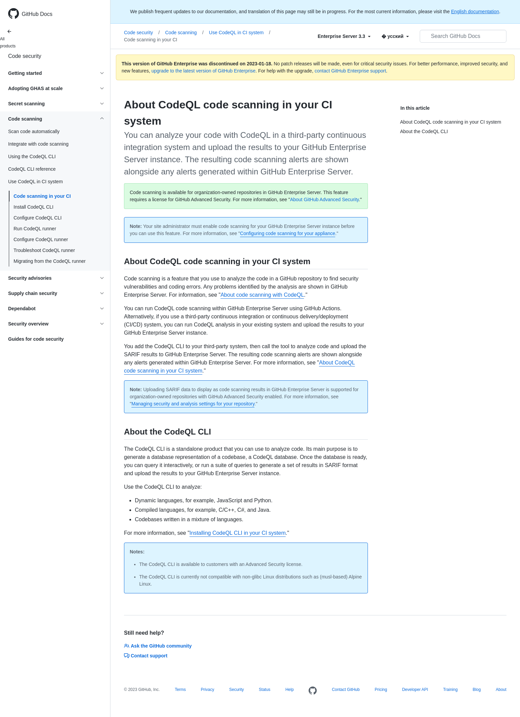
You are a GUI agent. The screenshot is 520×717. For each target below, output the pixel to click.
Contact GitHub (346, 689)
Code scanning (184, 32)
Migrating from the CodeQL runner (50, 261)
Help (289, 689)
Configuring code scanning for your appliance (287, 233)
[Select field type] (344, 36)
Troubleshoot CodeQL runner (44, 250)
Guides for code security (36, 339)
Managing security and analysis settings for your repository (192, 403)
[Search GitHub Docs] (463, 36)
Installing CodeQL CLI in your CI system (237, 533)
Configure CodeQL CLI (38, 217)
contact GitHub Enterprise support (350, 70)
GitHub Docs (37, 14)
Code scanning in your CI (42, 196)
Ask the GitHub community (158, 646)
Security (236, 689)
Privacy (207, 689)
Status (264, 689)
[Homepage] (313, 691)
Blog (477, 689)
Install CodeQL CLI (34, 207)
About (501, 689)
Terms (180, 689)
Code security (24, 56)
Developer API (415, 689)
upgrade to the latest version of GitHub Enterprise (203, 70)
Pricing (381, 689)
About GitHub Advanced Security (324, 199)
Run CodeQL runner (35, 228)
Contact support (145, 655)
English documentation (475, 11)
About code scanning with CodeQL (262, 295)
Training (450, 689)
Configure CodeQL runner (41, 239)
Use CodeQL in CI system (239, 32)
